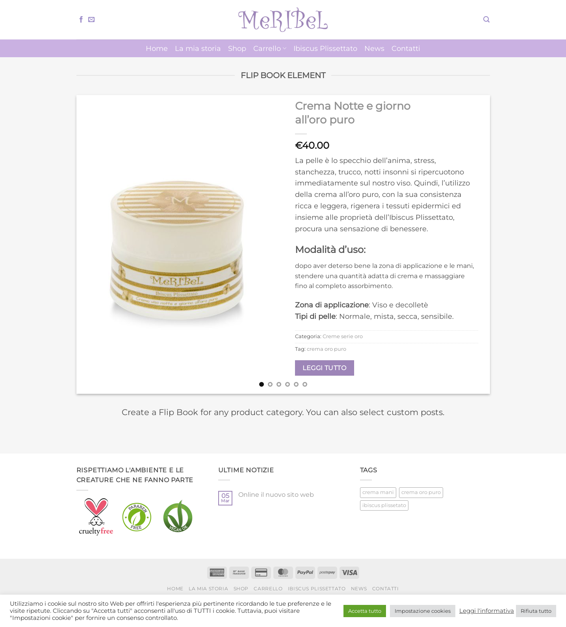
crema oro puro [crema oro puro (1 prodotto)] (421, 492)
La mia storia (198, 48)
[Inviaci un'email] (91, 19)
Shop (237, 48)
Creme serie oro (343, 336)
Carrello (269, 48)
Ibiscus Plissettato (325, 48)
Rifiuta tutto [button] (536, 611)
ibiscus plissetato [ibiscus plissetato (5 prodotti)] (384, 505)
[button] (486, 19)
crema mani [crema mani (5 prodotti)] (378, 492)
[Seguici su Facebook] (81, 19)
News (374, 48)
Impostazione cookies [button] (423, 611)
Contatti (406, 48)
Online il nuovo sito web (276, 494)
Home (157, 48)
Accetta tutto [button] (364, 611)
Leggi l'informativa (486, 610)
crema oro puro (326, 349)
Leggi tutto (324, 368)
